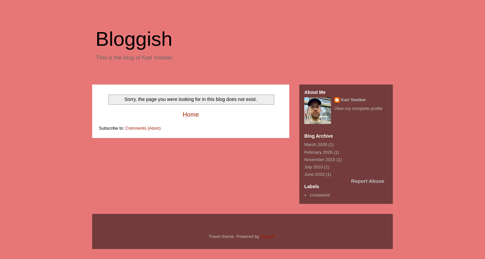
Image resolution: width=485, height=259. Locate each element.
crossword (319, 195)
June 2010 (314, 174)
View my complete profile (358, 108)
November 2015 (319, 159)
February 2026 (318, 152)
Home (191, 114)
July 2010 (313, 166)
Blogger (268, 236)
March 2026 (315, 144)
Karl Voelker (353, 99)
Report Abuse (367, 181)
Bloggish (134, 39)
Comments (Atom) (143, 128)
